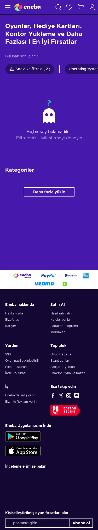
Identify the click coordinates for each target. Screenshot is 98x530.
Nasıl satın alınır (62, 313)
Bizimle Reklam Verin (21, 401)
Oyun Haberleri (61, 354)
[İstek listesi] (69, 7)
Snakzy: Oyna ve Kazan (67, 373)
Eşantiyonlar (59, 360)
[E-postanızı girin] (37, 523)
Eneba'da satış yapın (20, 395)
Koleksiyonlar (60, 319)
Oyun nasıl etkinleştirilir (22, 360)
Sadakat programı (64, 325)
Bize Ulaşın (13, 319)
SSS (8, 354)
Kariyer (10, 325)
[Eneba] (27, 7)
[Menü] (7, 7)
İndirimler (57, 332)
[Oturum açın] (92, 7)
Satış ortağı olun (62, 366)
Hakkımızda (14, 313)
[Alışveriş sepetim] (81, 7)
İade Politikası (15, 373)
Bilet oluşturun (16, 366)
